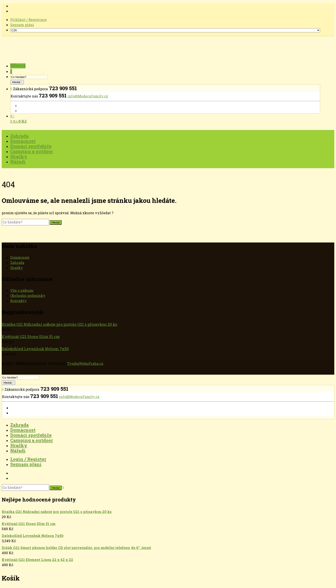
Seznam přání (22, 24)
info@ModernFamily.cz (88, 96)
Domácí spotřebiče (31, 435)
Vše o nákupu (21, 290)
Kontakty (18, 300)
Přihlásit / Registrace (28, 19)
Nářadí (18, 450)
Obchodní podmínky (27, 295)
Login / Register (28, 459)
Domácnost (19, 257)
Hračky (16, 267)
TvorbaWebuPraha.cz (85, 363)
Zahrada (17, 262)
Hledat (16, 82)
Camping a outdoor (31, 440)
